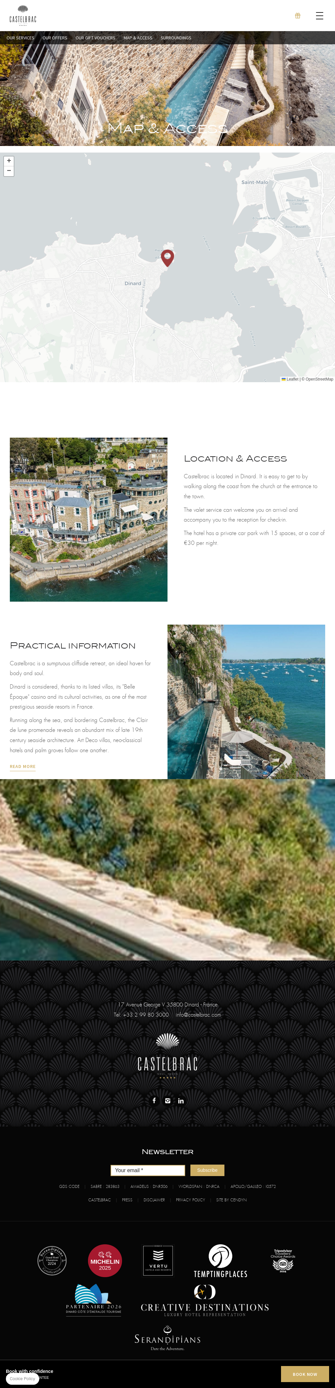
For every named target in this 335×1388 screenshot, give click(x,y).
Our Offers (55, 38)
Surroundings (176, 38)
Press (127, 1200)
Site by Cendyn (231, 1200)
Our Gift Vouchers (95, 38)
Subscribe (207, 1170)
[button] (167, 258)
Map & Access (138, 38)
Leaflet (290, 379)
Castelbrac (99, 1200)
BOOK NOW (305, 1374)
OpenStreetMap (319, 379)
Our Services (20, 38)
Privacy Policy (190, 1200)
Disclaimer (154, 1200)
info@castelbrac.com (198, 1015)
